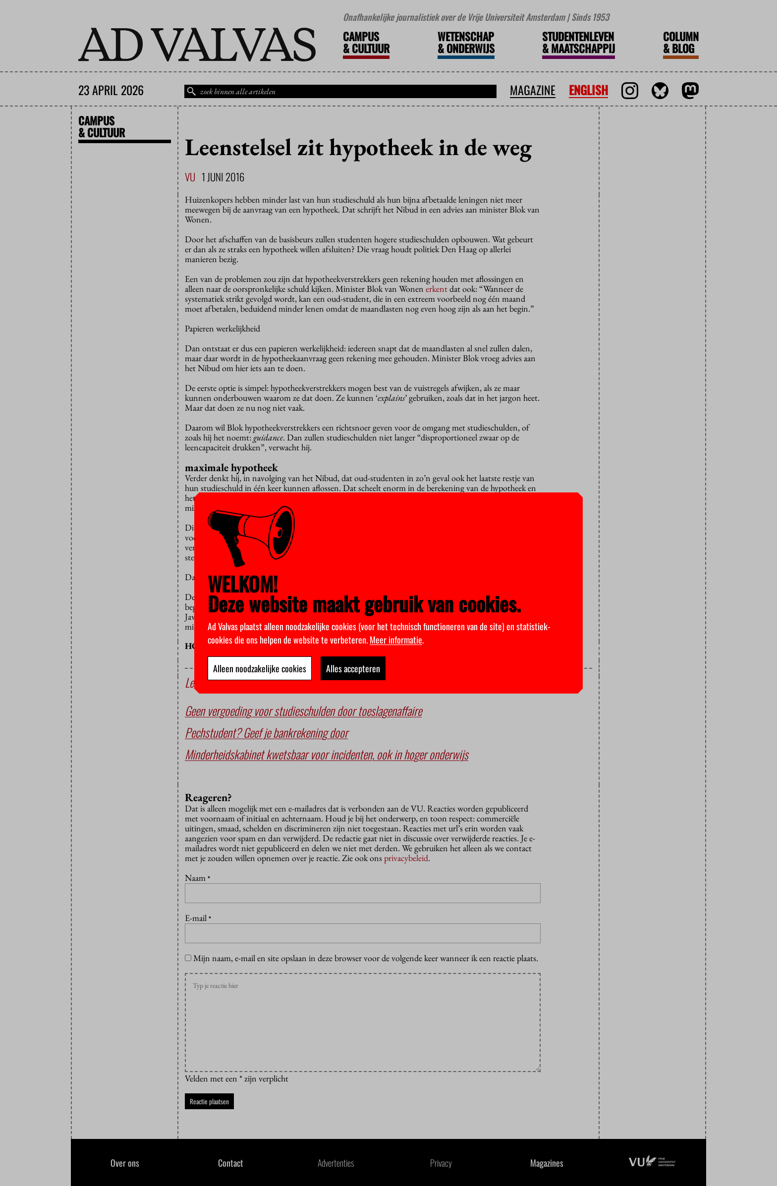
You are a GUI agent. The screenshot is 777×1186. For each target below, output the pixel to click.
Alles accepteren (353, 668)
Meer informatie (396, 639)
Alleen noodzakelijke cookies (259, 668)
